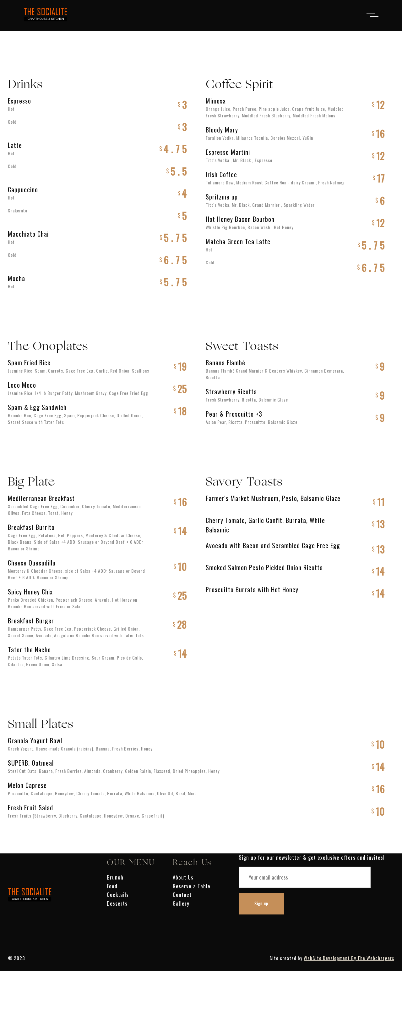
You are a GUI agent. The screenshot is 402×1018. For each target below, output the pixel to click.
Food (112, 886)
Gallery (181, 903)
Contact (182, 894)
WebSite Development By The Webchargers (349, 957)
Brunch (115, 877)
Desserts (117, 903)
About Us (183, 877)
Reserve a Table (191, 886)
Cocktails (118, 894)
